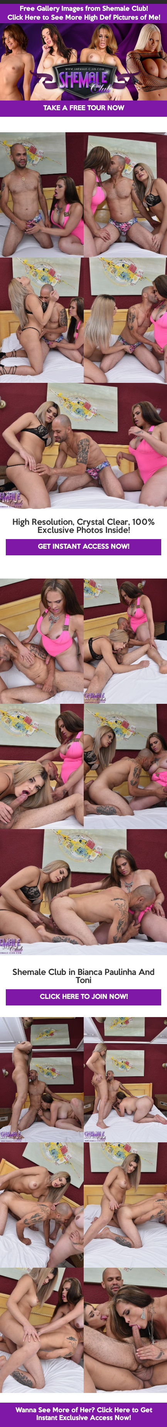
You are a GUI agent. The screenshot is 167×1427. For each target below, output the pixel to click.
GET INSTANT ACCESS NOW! (83, 547)
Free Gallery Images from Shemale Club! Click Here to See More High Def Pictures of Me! (83, 13)
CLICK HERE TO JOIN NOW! (84, 997)
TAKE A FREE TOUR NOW (83, 108)
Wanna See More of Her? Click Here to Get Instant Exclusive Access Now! (83, 1414)
